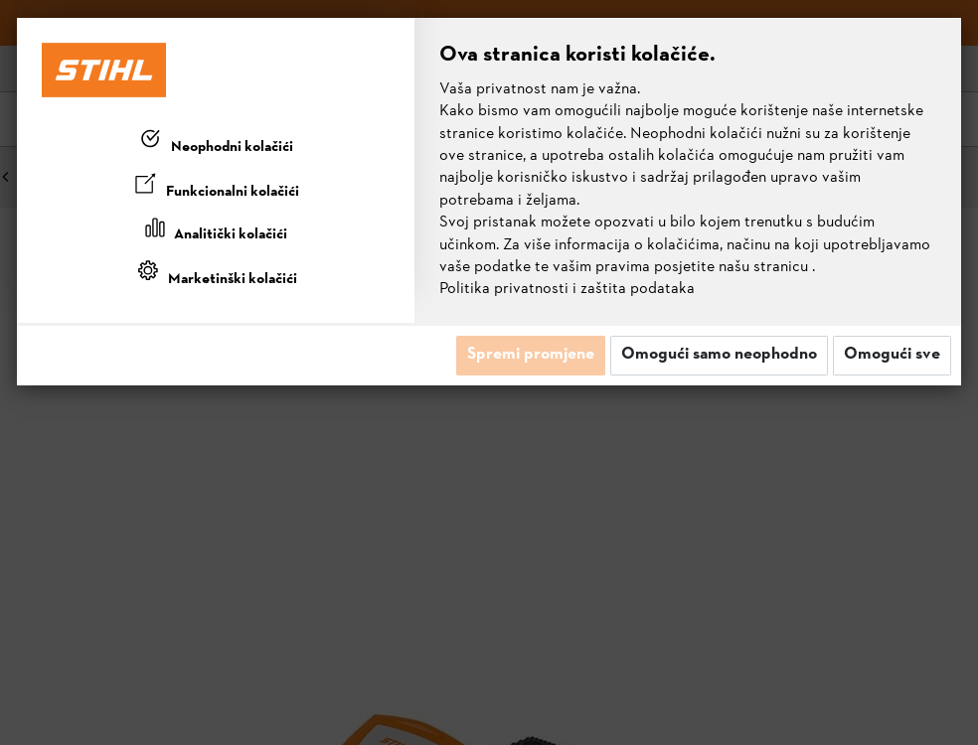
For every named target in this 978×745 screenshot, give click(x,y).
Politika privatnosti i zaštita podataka (567, 289)
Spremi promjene (530, 355)
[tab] (216, 143)
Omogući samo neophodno (719, 355)
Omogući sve (892, 355)
